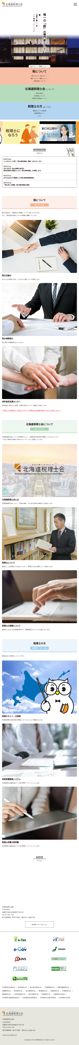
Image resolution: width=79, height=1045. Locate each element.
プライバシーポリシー (9, 1035)
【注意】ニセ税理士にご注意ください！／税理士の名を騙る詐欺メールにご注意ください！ (31, 410)
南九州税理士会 (33, 994)
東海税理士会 (43, 991)
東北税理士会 (18, 991)
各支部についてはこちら (39, 924)
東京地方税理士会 (36, 987)
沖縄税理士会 (46, 994)
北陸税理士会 (54, 991)
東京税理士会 (22, 987)
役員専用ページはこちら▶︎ (39, 648)
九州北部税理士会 (20, 994)
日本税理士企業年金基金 (48, 998)
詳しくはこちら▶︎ (39, 205)
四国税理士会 (6, 994)
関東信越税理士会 (64, 987)
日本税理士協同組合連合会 (11, 998)
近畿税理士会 (6, 991)
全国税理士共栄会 (59, 994)
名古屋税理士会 (31, 991)
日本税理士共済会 (65, 998)
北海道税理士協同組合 (29, 998)
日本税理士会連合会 (8, 987)
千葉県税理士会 (49, 987)
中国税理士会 (66, 991)
